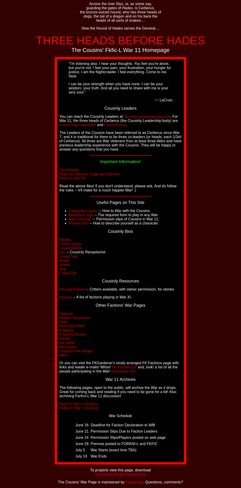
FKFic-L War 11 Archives (78, 404)
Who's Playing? (80, 219)
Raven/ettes (68, 347)
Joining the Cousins (83, 211)
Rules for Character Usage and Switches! (89, 174)
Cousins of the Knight (75, 351)
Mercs (64, 355)
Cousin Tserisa (115, 125)
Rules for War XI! (72, 178)
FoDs (63, 322)
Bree (62, 269)
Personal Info (78, 223)
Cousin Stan (68, 256)
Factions (65, 297)
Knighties (66, 330)
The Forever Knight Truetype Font (120, 474)
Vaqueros (66, 313)
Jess (62, 252)
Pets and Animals (72, 289)
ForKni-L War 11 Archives (79, 408)
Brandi (64, 260)
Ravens (64, 338)
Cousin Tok (67, 125)
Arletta (64, 265)
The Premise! (69, 170)
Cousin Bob (87, 125)
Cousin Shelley (70, 248)
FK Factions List (124, 367)
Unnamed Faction (72, 334)
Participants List (123, 371)
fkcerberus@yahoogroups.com (147, 116)
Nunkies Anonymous (75, 318)
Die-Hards (67, 343)
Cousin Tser (134, 482)
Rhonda (65, 240)
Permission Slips (81, 215)
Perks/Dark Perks (72, 326)
